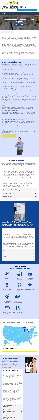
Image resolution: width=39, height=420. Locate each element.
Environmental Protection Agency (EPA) (17, 116)
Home (4, 32)
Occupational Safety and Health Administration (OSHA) (13, 112)
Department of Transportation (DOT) (10, 121)
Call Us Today (19, 24)
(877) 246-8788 (22, 7)
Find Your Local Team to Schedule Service (27, 9)
